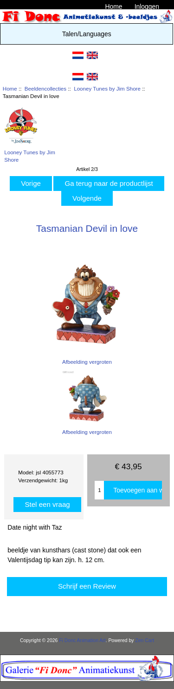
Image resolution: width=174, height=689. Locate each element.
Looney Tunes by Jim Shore (107, 88)
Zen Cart (144, 640)
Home (113, 6)
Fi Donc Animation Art (82, 640)
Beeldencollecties (45, 88)
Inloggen (147, 6)
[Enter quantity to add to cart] (99, 490)
